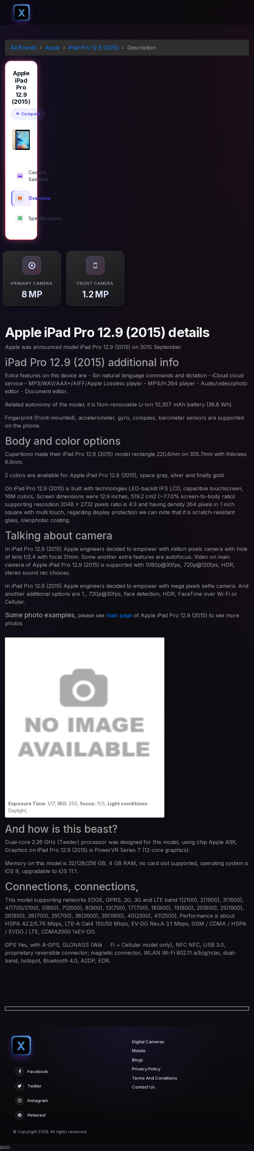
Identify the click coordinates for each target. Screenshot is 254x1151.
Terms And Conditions (154, 1078)
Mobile (139, 1050)
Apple (52, 47)
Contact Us (143, 1087)
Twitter (28, 1086)
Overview (23, 198)
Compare (28, 113)
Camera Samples (23, 176)
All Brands (23, 47)
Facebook (31, 1071)
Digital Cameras (148, 1041)
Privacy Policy (146, 1068)
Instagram (31, 1100)
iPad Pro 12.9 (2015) (93, 47)
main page (119, 615)
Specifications (23, 218)
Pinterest (30, 1115)
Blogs (137, 1059)
